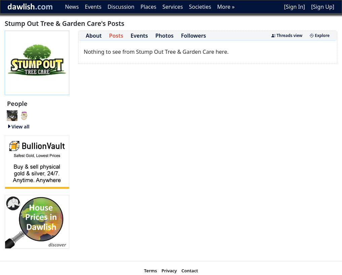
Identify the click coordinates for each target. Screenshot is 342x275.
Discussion (121, 6)
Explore (320, 35)
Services (172, 6)
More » (226, 6)
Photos (164, 35)
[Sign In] (294, 6)
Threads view (286, 35)
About (94, 35)
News (72, 6)
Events (93, 6)
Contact (189, 271)
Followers (193, 35)
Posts (116, 35)
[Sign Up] (322, 6)
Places (148, 6)
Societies (200, 6)
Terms (150, 271)
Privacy (169, 271)
